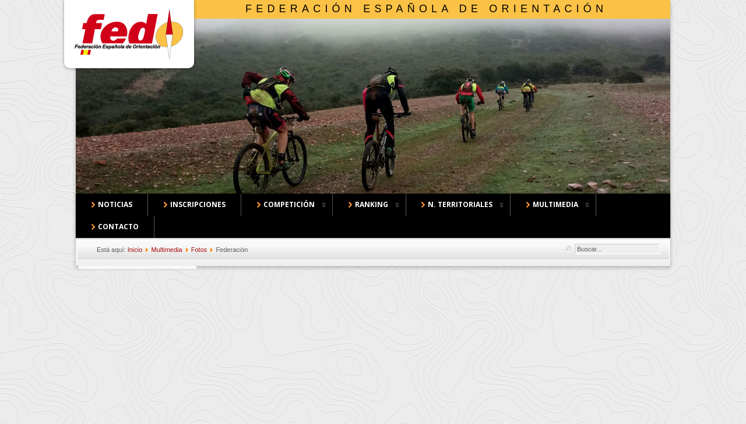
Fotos (199, 249)
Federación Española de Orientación (426, 9)
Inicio (135, 249)
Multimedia (166, 249)
